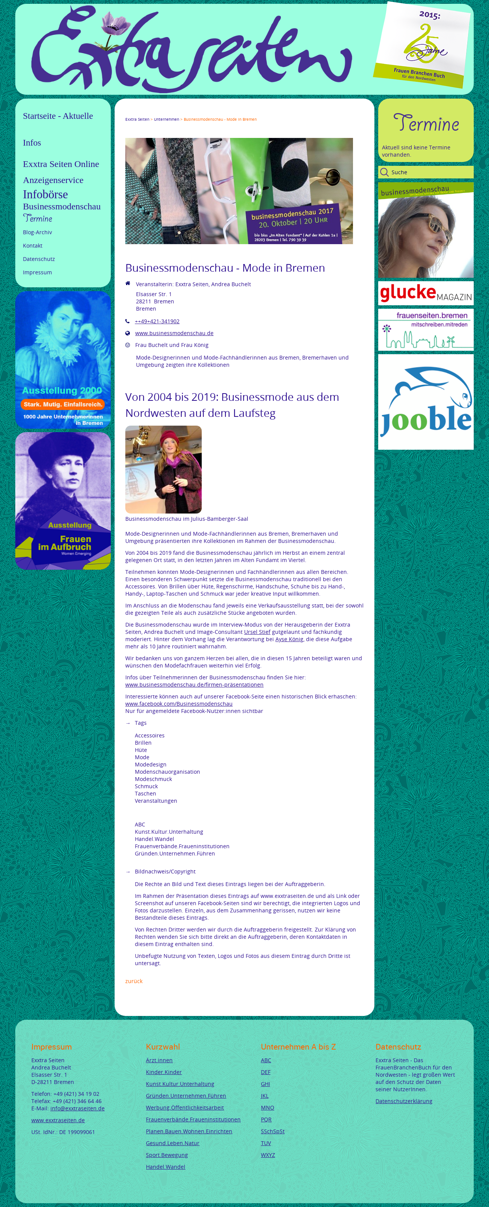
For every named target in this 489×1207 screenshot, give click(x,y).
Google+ (147, 112)
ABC (266, 1060)
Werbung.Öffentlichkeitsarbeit (185, 1107)
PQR (266, 1119)
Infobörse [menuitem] (45, 194)
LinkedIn (156, 112)
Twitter (137, 112)
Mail (174, 112)
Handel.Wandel (165, 1166)
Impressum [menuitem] (37, 272)
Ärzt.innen (159, 1060)
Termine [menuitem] (37, 218)
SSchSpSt (273, 1131)
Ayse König (289, 639)
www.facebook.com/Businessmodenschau (179, 703)
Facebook (128, 112)
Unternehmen (166, 119)
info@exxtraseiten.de (77, 1108)
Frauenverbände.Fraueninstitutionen (193, 1119)
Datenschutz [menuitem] (39, 258)
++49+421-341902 (157, 321)
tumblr (183, 112)
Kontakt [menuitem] (32, 245)
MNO (267, 1107)
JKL (265, 1095)
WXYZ (268, 1154)
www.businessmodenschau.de (174, 333)
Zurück (133, 981)
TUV (266, 1143)
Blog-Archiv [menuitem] (37, 232)
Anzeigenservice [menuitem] (53, 180)
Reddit (192, 112)
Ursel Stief (257, 631)
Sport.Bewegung (167, 1154)
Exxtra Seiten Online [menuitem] (61, 164)
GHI (265, 1083)
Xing (165, 112)
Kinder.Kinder (164, 1072)
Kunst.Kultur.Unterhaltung (180, 1083)
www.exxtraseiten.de (58, 1120)
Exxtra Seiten (137, 119)
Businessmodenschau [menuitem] (62, 206)
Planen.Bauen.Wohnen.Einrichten (189, 1131)
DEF (265, 1072)
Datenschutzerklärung (404, 1101)
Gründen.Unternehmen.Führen (186, 1095)
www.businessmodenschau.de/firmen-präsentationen (194, 684)
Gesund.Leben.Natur (172, 1143)
